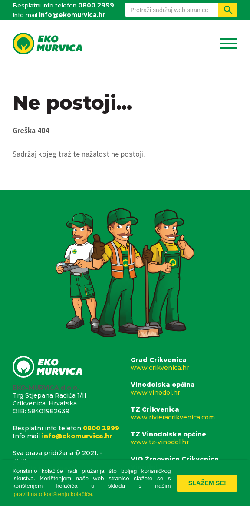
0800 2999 (96, 5)
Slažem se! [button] (207, 482)
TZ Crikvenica (184, 413)
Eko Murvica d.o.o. (48, 44)
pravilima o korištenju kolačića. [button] (54, 494)
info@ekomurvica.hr (72, 14)
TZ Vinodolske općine (184, 438)
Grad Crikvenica (184, 364)
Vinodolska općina (184, 388)
